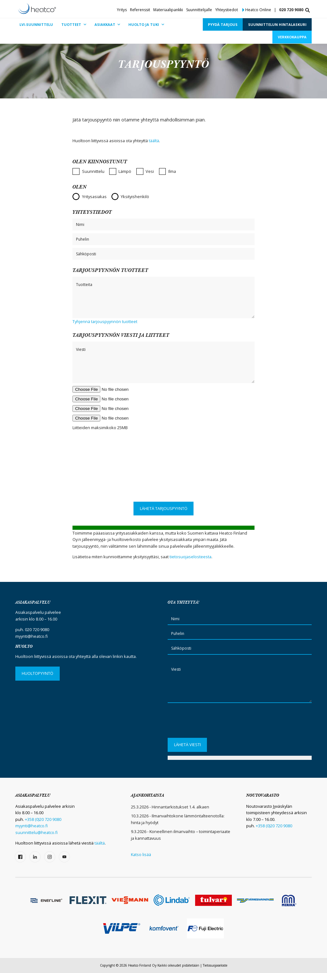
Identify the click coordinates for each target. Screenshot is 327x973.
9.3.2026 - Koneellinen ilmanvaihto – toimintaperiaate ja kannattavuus (180, 835)
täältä (154, 140)
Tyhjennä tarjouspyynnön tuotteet (104, 321)
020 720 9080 (291, 9)
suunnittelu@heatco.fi (36, 832)
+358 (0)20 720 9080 (43, 819)
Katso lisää (141, 854)
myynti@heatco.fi (31, 636)
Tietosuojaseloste (215, 965)
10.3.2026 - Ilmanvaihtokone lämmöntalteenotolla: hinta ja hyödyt (177, 819)
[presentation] (163, 476)
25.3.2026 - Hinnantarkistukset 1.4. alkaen (170, 807)
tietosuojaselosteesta (190, 557)
